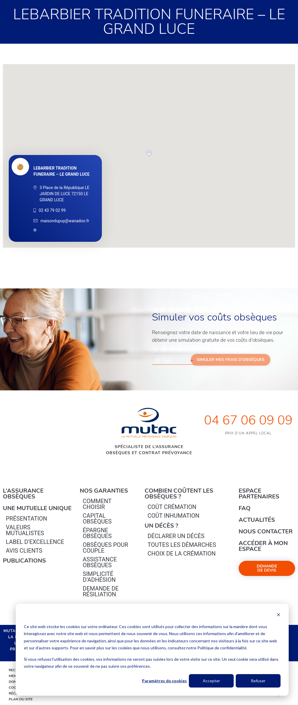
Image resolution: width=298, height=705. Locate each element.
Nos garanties (104, 491)
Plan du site (21, 699)
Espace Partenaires (259, 493)
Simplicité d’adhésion (99, 576)
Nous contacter (266, 531)
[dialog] (152, 650)
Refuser (258, 680)
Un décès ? (161, 526)
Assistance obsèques (100, 562)
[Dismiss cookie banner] (278, 615)
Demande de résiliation (100, 591)
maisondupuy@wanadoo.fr (64, 220)
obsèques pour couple (105, 547)
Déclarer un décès (176, 536)
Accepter (211, 680)
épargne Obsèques (97, 533)
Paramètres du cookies (164, 680)
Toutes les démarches (182, 544)
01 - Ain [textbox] (163, 360)
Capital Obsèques (97, 518)
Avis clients (24, 550)
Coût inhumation (173, 515)
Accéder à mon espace (263, 546)
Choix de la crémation (182, 553)
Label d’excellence (35, 541)
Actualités (257, 520)
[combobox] (173, 361)
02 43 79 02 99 (52, 210)
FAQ (245, 508)
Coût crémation (172, 506)
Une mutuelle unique (37, 508)
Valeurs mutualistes (25, 530)
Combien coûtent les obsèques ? (179, 493)
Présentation (26, 518)
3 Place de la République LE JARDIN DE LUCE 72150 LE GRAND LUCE (64, 193)
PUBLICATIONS (24, 561)
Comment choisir (97, 504)
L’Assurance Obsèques (23, 493)
